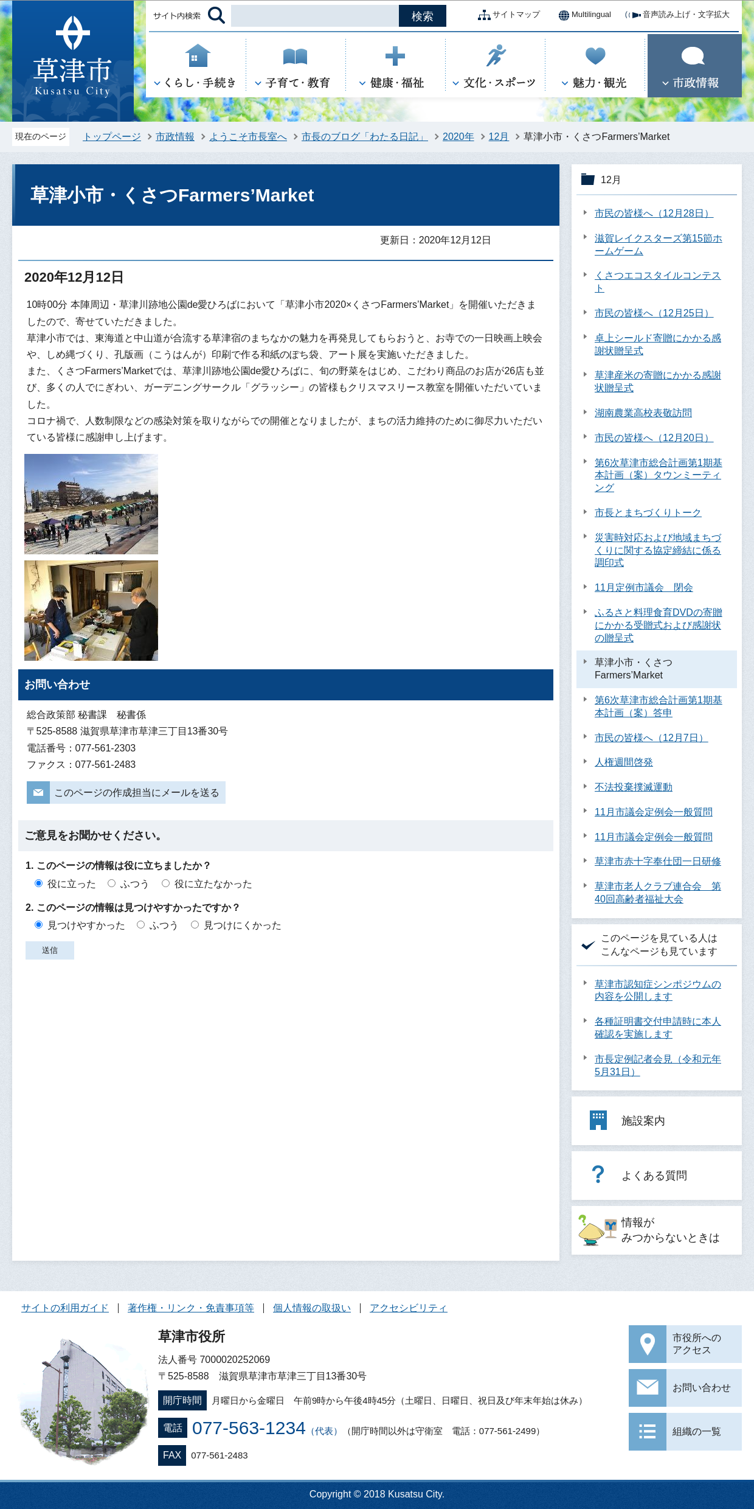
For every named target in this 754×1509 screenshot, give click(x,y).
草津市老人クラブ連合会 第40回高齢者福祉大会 (658, 892)
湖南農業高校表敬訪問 (643, 413)
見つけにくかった (243, 925)
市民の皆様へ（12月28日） (654, 213)
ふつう (135, 884)
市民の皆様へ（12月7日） (651, 738)
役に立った (71, 884)
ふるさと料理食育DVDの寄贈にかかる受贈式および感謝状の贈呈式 (658, 625)
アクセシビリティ (409, 1308)
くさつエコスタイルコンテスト (658, 281)
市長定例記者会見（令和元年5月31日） (658, 1065)
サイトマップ (506, 15)
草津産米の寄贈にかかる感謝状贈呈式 (658, 381)
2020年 (458, 136)
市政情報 (175, 136)
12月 (499, 136)
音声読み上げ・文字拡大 (676, 15)
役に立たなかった (213, 884)
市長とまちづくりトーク (648, 512)
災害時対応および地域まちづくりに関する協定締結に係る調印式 (658, 550)
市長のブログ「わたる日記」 (365, 136)
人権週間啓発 (624, 762)
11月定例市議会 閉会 (644, 587)
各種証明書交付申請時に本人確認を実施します (658, 1027)
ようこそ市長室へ (248, 136)
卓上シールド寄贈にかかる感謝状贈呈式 (658, 344)
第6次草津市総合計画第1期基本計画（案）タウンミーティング (658, 475)
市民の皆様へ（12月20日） (654, 438)
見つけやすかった (86, 925)
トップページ (112, 136)
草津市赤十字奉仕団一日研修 (658, 861)
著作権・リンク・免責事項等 (191, 1308)
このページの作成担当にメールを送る (137, 792)
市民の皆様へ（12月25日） (654, 313)
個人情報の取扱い (312, 1308)
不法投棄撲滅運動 (634, 787)
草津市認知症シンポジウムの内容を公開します (658, 990)
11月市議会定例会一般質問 (654, 812)
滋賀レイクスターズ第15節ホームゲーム (658, 244)
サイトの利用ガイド (65, 1308)
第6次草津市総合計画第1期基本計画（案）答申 (658, 706)
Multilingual (581, 15)
